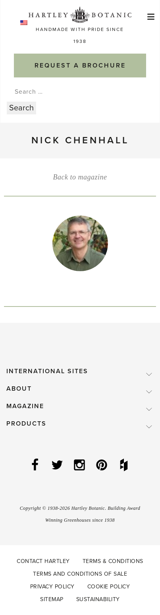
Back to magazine (80, 177)
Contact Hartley (43, 561)
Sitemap (52, 599)
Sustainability (98, 599)
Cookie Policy (108, 586)
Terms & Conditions (113, 561)
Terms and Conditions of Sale (80, 574)
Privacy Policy (52, 586)
